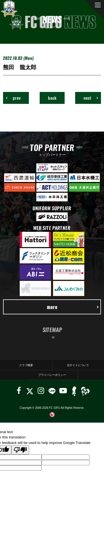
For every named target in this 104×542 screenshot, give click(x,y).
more (73, 306)
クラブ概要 (26, 365)
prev (13, 98)
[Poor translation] (20, 449)
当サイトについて (78, 365)
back (52, 98)
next (90, 98)
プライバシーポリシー (52, 374)
